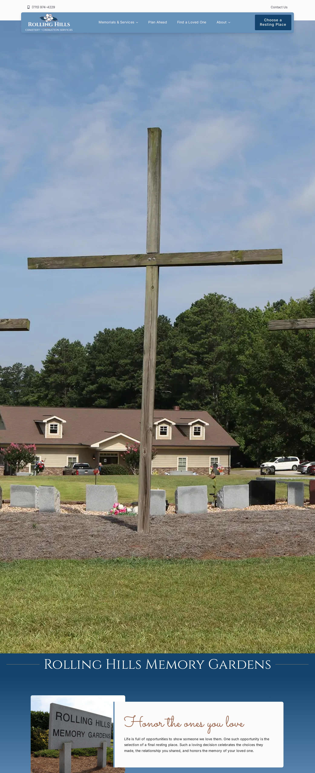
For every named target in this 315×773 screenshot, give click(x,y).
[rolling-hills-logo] (49, 15)
